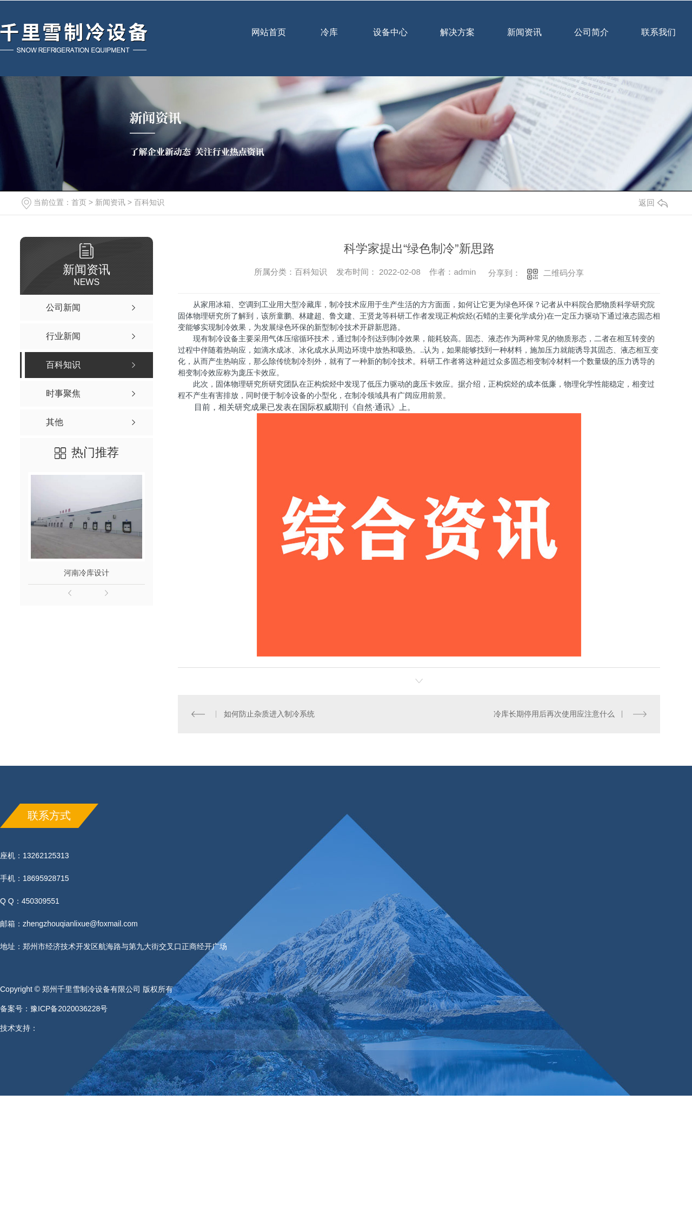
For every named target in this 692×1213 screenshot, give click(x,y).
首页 (78, 202)
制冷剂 (363, 338)
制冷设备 (223, 338)
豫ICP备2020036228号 (69, 1008)
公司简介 (591, 39)
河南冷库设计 (86, 572)
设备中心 (390, 39)
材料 (514, 350)
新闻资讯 (524, 39)
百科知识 (149, 202)
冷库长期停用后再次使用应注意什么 (554, 714)
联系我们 (658, 39)
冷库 (329, 39)
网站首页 (268, 39)
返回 (653, 202)
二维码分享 (563, 272)
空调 (246, 304)
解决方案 (457, 32)
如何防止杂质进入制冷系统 (269, 714)
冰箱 (223, 304)
